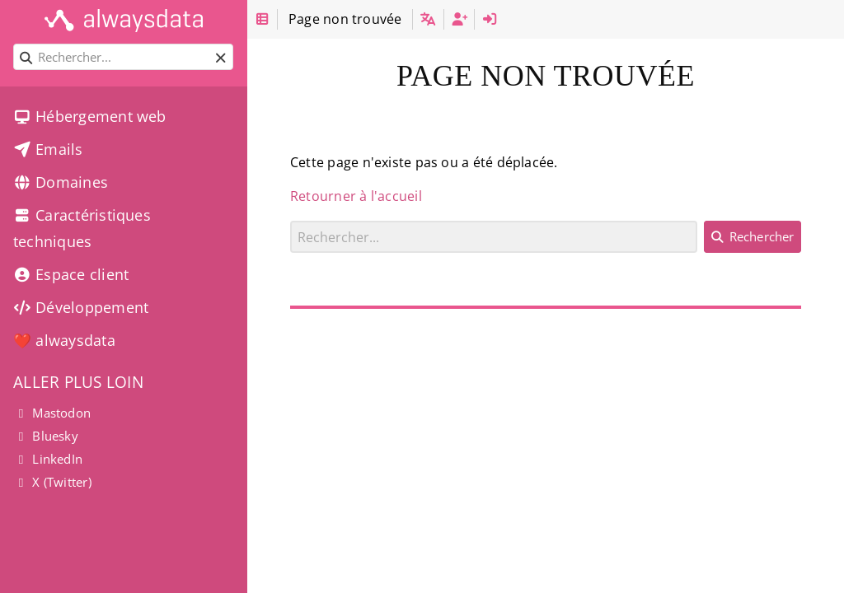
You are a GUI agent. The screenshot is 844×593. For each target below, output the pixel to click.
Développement (80, 307)
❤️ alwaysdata (64, 340)
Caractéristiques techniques (82, 228)
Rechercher (290, 220)
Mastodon (52, 412)
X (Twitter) (52, 482)
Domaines (60, 182)
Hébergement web (89, 116)
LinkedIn (47, 459)
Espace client (71, 274)
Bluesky (45, 435)
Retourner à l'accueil (356, 196)
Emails (48, 149)
